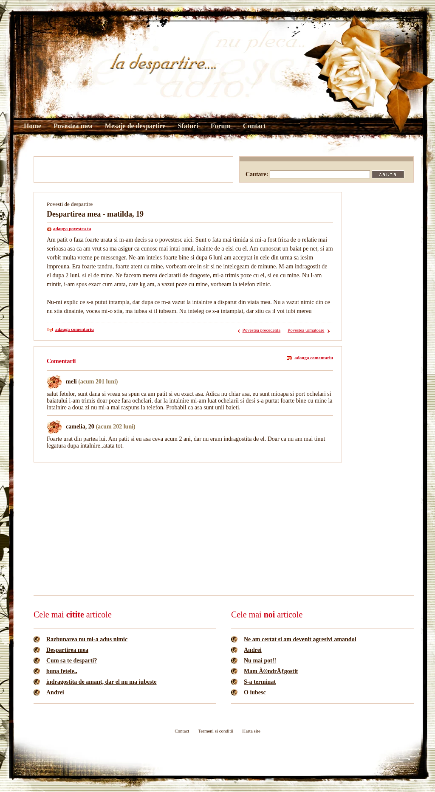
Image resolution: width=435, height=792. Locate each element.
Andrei (55, 692)
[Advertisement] (133, 169)
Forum (221, 126)
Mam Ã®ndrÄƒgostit (271, 671)
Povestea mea (73, 126)
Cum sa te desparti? (71, 660)
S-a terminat (260, 682)
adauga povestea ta (72, 228)
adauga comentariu (74, 329)
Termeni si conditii (215, 730)
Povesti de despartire (70, 204)
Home (32, 126)
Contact (254, 126)
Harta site (251, 730)
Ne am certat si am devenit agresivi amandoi (300, 639)
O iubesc (255, 692)
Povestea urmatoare (306, 330)
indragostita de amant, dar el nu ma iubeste (101, 682)
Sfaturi (188, 126)
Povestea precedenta (261, 330)
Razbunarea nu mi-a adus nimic (86, 639)
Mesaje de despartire (135, 126)
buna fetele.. (61, 671)
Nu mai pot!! (260, 660)
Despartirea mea (67, 650)
